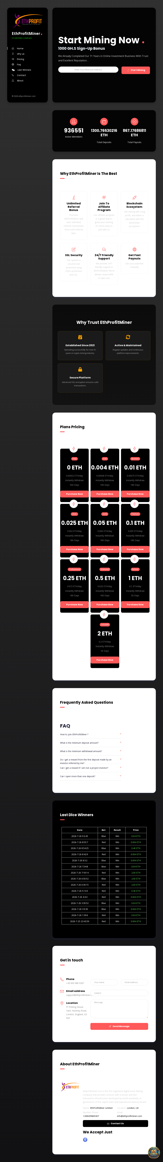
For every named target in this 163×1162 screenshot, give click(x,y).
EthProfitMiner (26, 33)
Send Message (119, 1026)
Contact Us (115, 1123)
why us (18, 53)
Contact (19, 75)
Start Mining (135, 70)
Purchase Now (74, 493)
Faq (16, 64)
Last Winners (21, 69)
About (17, 80)
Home (17, 48)
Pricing (18, 59)
